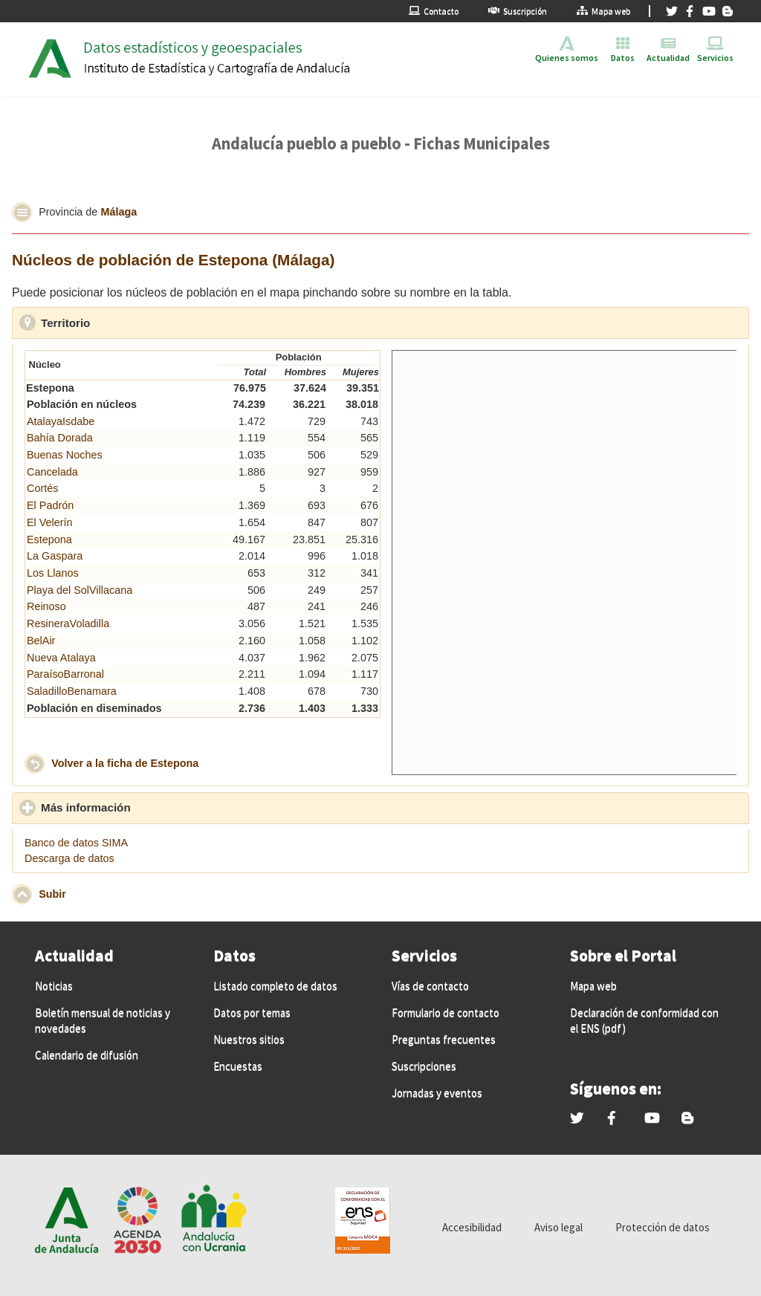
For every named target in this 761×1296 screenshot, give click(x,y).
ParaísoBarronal (65, 674)
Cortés (42, 488)
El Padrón (50, 505)
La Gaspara (54, 556)
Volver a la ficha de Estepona (124, 763)
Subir (52, 893)
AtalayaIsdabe (60, 421)
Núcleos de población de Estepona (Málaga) (173, 259)
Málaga (118, 211)
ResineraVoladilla (68, 623)
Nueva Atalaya (61, 658)
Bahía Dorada (60, 438)
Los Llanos (53, 573)
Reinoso (46, 606)
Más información (154, 807)
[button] (22, 212)
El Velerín (50, 522)
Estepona (49, 539)
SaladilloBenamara (72, 691)
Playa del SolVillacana (79, 590)
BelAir (41, 641)
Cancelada (52, 472)
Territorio (134, 322)
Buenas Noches (65, 455)
